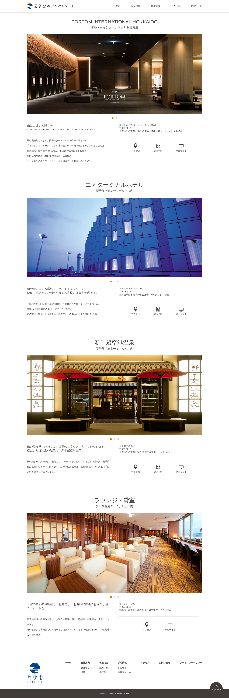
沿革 (83, 672)
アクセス (175, 6)
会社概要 (85, 667)
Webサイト (181, 151)
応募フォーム (124, 672)
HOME (68, 662)
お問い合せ (196, 6)
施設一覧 (103, 667)
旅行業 (102, 672)
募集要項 (122, 667)
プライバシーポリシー (191, 662)
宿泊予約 (157, 151)
